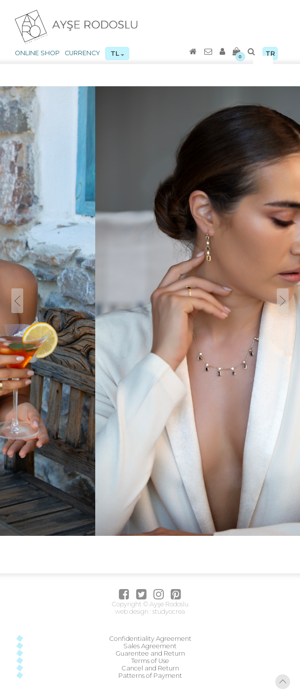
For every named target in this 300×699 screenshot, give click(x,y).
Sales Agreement (150, 646)
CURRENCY (82, 53)
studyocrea (168, 611)
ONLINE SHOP (37, 53)
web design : (133, 611)
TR (270, 53)
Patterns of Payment (150, 675)
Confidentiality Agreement (150, 638)
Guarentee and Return (150, 653)
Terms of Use (150, 660)
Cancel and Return (150, 668)
